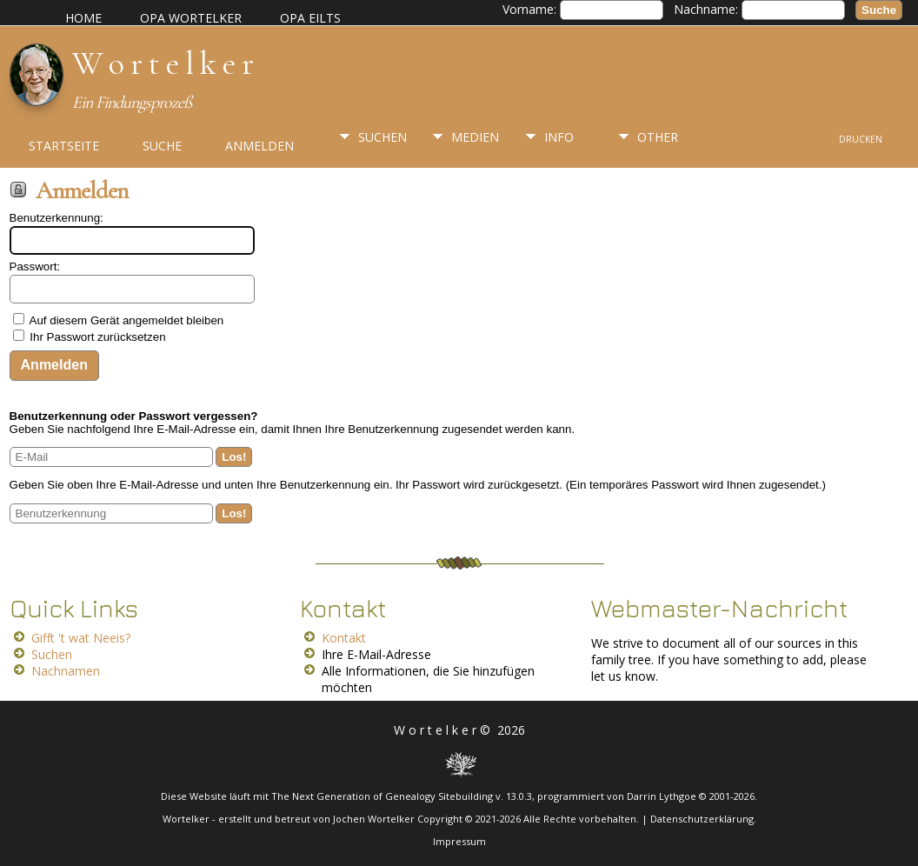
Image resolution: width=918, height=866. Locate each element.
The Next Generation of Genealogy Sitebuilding (382, 796)
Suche (162, 145)
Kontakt (344, 638)
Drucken (860, 139)
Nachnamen (65, 671)
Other (657, 137)
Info (559, 137)
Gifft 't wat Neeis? (80, 638)
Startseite (64, 145)
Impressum (459, 841)
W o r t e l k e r (162, 63)
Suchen (382, 137)
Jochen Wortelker (374, 818)
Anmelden (259, 145)
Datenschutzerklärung (702, 818)
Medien (475, 137)
